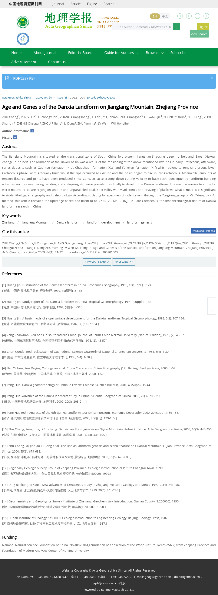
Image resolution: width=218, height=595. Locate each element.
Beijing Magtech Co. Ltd (118, 590)
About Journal (45, 52)
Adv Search (199, 34)
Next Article (124, 262)
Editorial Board (80, 52)
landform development (103, 222)
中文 (165, 16)
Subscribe (178, 52)
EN (155, 16)
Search (109, 3)
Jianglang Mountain (35, 222)
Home (16, 52)
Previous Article (97, 262)
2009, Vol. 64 (44, 97)
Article (75, 3)
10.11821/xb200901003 (101, 97)
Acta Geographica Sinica (16, 97)
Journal (58, 3)
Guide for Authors (119, 52)
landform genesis (139, 222)
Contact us (57, 61)
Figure (92, 3)
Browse (152, 52)
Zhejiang (8, 222)
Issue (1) (62, 97)
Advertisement (23, 61)
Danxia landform (68, 222)
